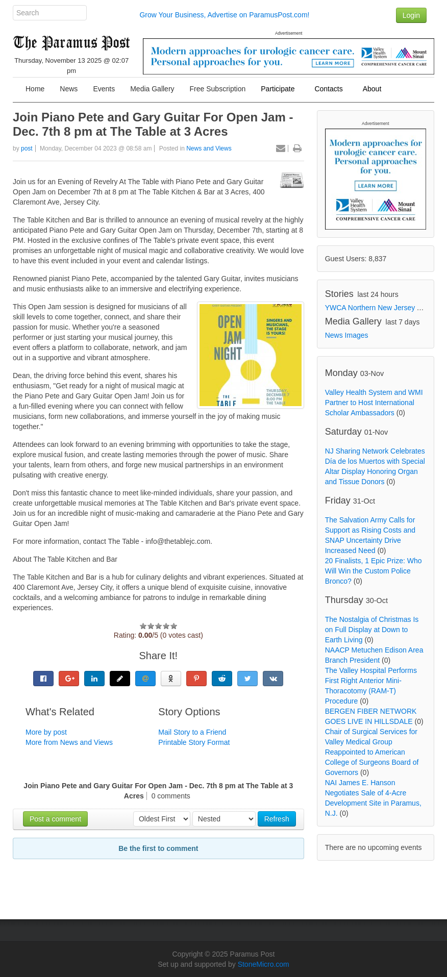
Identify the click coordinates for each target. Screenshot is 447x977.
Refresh (276, 819)
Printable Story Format (194, 742)
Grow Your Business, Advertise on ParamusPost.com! (224, 15)
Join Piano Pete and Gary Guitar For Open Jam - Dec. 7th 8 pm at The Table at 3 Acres (153, 124)
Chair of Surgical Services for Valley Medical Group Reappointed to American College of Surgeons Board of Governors (372, 752)
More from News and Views (69, 742)
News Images (346, 335)
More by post (46, 732)
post (27, 148)
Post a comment (55, 819)
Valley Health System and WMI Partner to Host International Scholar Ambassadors (374, 402)
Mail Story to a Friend (192, 732)
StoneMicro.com (263, 964)
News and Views (209, 148)
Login (411, 15)
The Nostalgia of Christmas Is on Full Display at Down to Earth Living (372, 629)
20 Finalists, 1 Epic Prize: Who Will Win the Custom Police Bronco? (373, 571)
